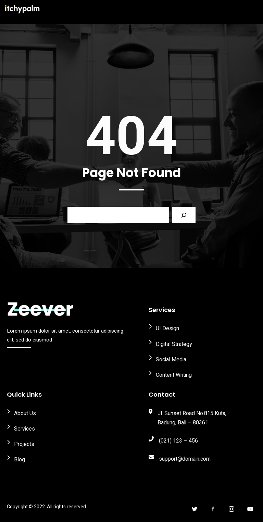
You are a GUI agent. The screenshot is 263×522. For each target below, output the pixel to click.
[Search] (184, 215)
